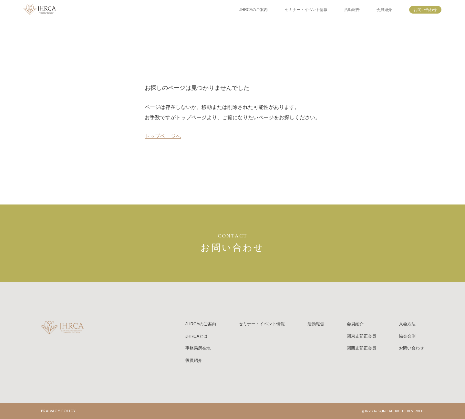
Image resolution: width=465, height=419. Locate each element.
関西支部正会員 (361, 348)
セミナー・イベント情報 (306, 10)
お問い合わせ (425, 9)
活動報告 (352, 10)
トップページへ (163, 136)
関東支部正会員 (361, 336)
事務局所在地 (198, 348)
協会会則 (407, 336)
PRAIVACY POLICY (58, 411)
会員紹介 (384, 10)
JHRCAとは (196, 336)
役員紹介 (193, 360)
